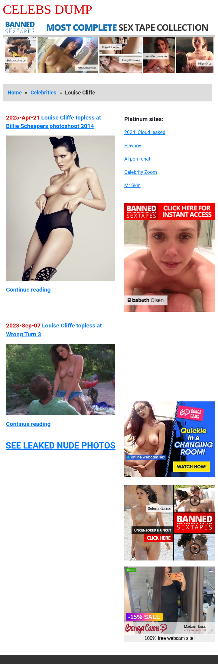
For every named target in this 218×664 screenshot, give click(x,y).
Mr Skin (132, 185)
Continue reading (28, 289)
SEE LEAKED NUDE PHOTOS (61, 445)
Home (15, 93)
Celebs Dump (47, 9)
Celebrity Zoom (140, 172)
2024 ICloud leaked (144, 132)
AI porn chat (137, 159)
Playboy (132, 145)
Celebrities (43, 93)
